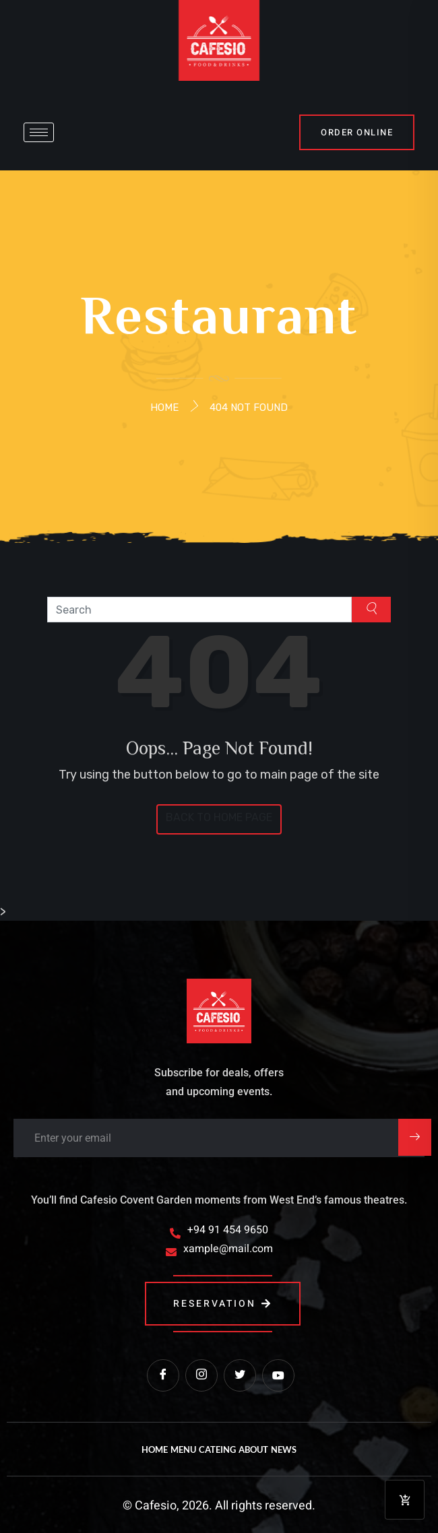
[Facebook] (163, 1375)
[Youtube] (278, 1375)
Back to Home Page (219, 817)
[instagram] (201, 1375)
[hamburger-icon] (39, 132)
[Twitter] (240, 1375)
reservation (222, 1304)
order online (357, 132)
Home (164, 407)
